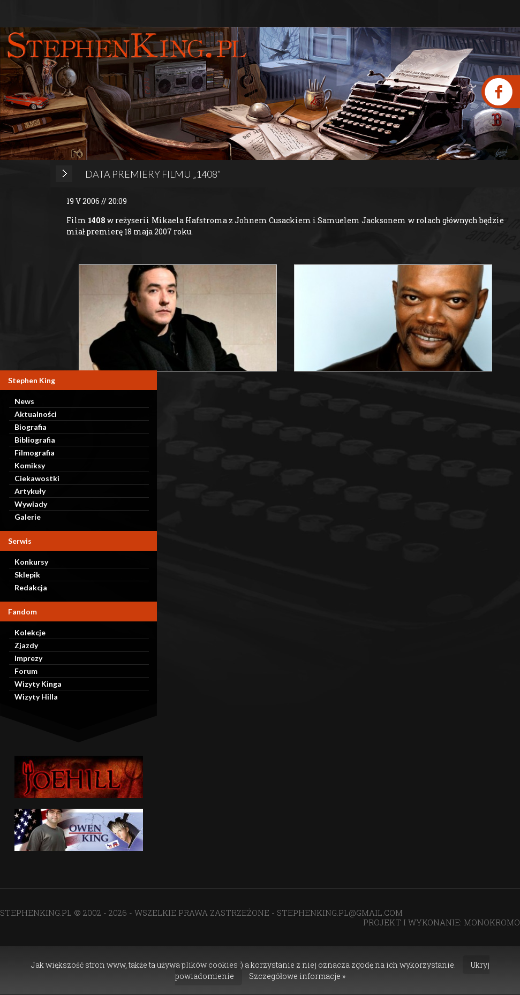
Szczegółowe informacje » (297, 976)
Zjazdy (26, 645)
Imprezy (28, 658)
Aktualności (35, 414)
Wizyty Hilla (36, 696)
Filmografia (34, 452)
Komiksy (29, 465)
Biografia (30, 426)
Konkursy (31, 561)
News (24, 401)
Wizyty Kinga (38, 683)
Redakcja (30, 587)
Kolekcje (30, 632)
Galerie (27, 516)
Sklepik (27, 574)
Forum (25, 670)
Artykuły (30, 491)
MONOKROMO (492, 922)
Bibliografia (34, 439)
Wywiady (30, 503)
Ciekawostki (36, 478)
